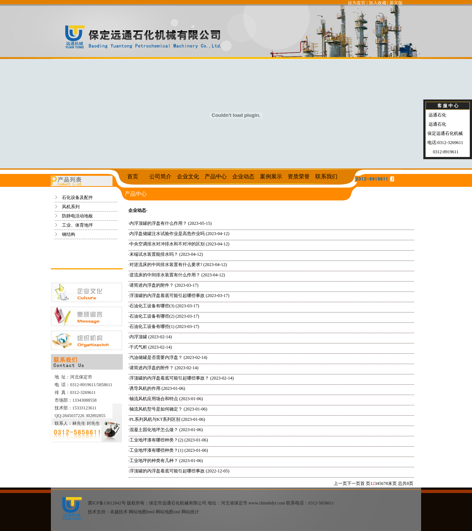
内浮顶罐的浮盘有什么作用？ (158, 223)
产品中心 (216, 176)
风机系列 (71, 206)
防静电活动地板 (77, 216)
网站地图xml (168, 511)
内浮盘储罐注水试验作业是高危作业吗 (167, 233)
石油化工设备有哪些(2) (151, 316)
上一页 (340, 483)
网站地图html (142, 511)
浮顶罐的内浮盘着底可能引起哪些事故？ (169, 378)
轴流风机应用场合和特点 (153, 398)
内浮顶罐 (138, 336)
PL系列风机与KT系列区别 (154, 419)
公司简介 (160, 176)
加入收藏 (377, 3)
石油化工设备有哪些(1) (151, 326)
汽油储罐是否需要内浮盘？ (156, 357)
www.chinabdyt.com (267, 503)
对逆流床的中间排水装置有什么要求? (165, 264)
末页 (392, 483)
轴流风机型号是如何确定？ (156, 409)
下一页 (353, 483)
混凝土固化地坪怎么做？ (153, 429)
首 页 (365, 483)
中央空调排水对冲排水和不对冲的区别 (167, 244)
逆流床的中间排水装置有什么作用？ (164, 274)
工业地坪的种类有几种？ (153, 460)
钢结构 (68, 234)
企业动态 (243, 176)
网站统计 (190, 511)
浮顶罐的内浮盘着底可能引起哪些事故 (167, 295)
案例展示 (271, 176)
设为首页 (356, 3)
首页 (132, 176)
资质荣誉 (299, 176)
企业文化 (188, 176)
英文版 (396, 3)
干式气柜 (138, 347)
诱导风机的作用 (144, 388)
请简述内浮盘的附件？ (151, 285)
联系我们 (326, 176)
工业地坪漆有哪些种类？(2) (156, 440)
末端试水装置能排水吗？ (153, 254)
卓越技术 (119, 511)
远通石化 (436, 115)
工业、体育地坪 (77, 225)
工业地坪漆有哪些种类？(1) (156, 450)
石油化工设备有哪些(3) (151, 305)
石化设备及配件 (77, 197)
